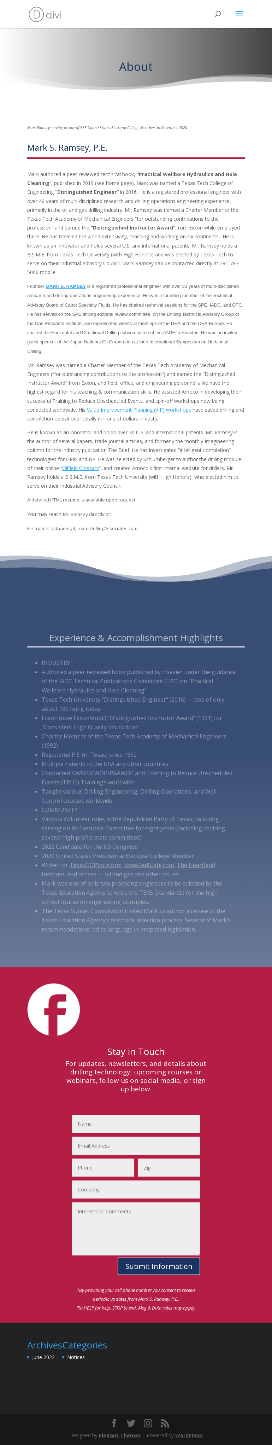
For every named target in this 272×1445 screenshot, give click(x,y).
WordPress (189, 1435)
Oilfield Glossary (81, 467)
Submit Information (159, 1266)
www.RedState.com (149, 865)
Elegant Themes (120, 1435)
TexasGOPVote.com (96, 865)
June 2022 (43, 1357)
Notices (76, 1357)
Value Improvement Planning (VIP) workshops (139, 409)
